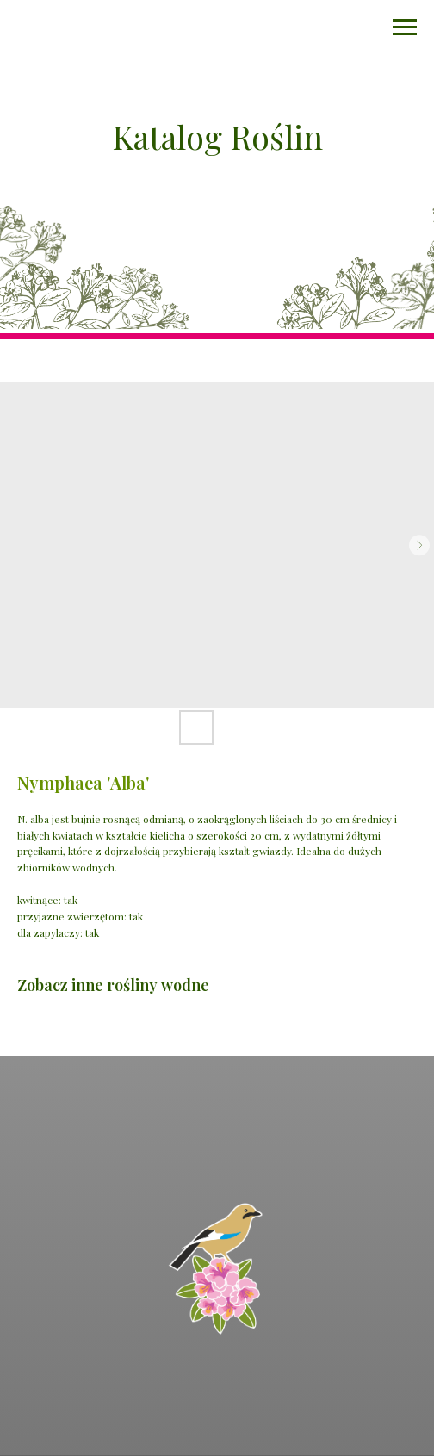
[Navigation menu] (405, 27)
